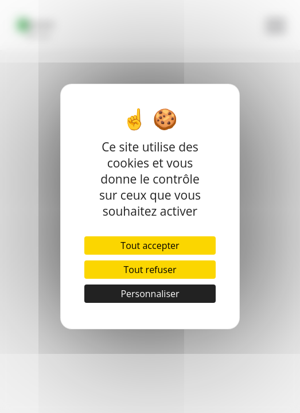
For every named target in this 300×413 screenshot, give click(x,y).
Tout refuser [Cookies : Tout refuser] (149, 269)
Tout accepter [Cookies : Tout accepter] (149, 245)
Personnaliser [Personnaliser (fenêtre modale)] (149, 293)
